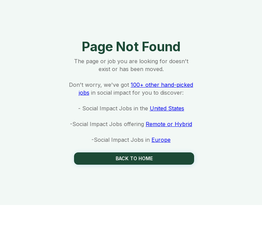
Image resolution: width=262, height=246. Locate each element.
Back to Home (134, 158)
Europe (161, 139)
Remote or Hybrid (169, 124)
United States (167, 108)
